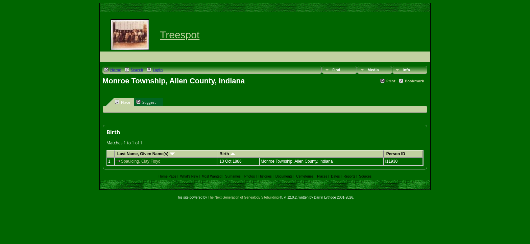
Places (322, 176)
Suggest (146, 102)
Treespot (179, 34)
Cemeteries (304, 176)
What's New (189, 176)
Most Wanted (212, 176)
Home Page (167, 176)
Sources (365, 176)
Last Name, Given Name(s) (146, 153)
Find (336, 69)
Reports (349, 176)
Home (115, 69)
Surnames (233, 176)
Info (406, 69)
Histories (265, 176)
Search (137, 69)
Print (390, 80)
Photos (249, 176)
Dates (335, 176)
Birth (227, 153)
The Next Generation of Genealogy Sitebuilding (243, 197)
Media (373, 69)
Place (122, 102)
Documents (284, 176)
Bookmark (414, 80)
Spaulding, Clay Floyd (141, 161)
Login (158, 69)
